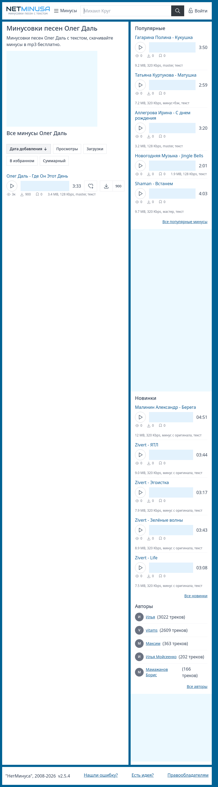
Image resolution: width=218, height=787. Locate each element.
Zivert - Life (146, 557)
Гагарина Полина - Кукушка (164, 37)
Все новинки (195, 595)
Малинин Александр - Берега (165, 407)
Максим (153, 643)
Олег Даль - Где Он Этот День (37, 176)
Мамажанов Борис (157, 672)
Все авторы (197, 686)
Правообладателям (188, 775)
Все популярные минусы (184, 221)
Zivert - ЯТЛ (146, 445)
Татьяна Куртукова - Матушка (165, 75)
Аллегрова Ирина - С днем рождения (162, 115)
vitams (151, 630)
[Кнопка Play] (11, 186)
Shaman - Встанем (154, 183)
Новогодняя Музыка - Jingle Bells (169, 155)
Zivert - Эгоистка (152, 482)
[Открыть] (112, 186)
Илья (150, 616)
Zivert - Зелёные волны (159, 520)
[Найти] (177, 10)
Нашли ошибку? (101, 775)
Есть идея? (143, 775)
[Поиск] (125, 10)
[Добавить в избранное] (90, 186)
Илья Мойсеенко (161, 656)
